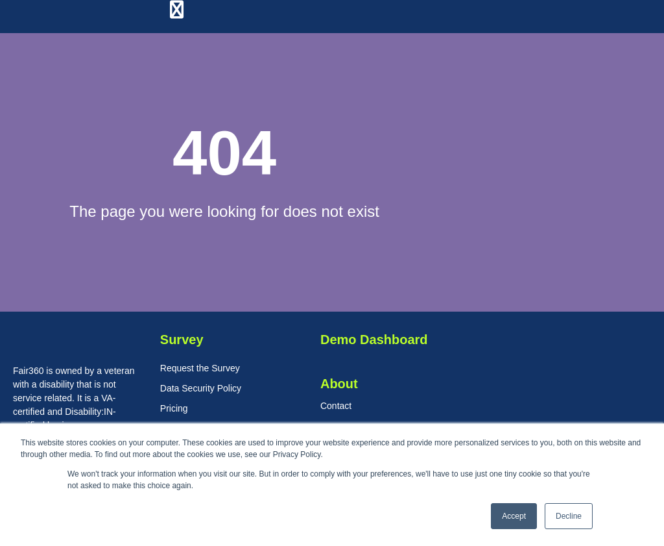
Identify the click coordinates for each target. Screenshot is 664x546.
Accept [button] (514, 516)
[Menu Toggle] (177, 10)
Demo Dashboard (374, 339)
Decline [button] (569, 516)
